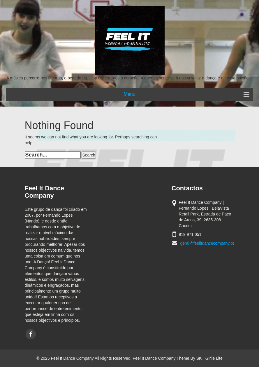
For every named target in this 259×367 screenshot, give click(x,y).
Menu (129, 94)
